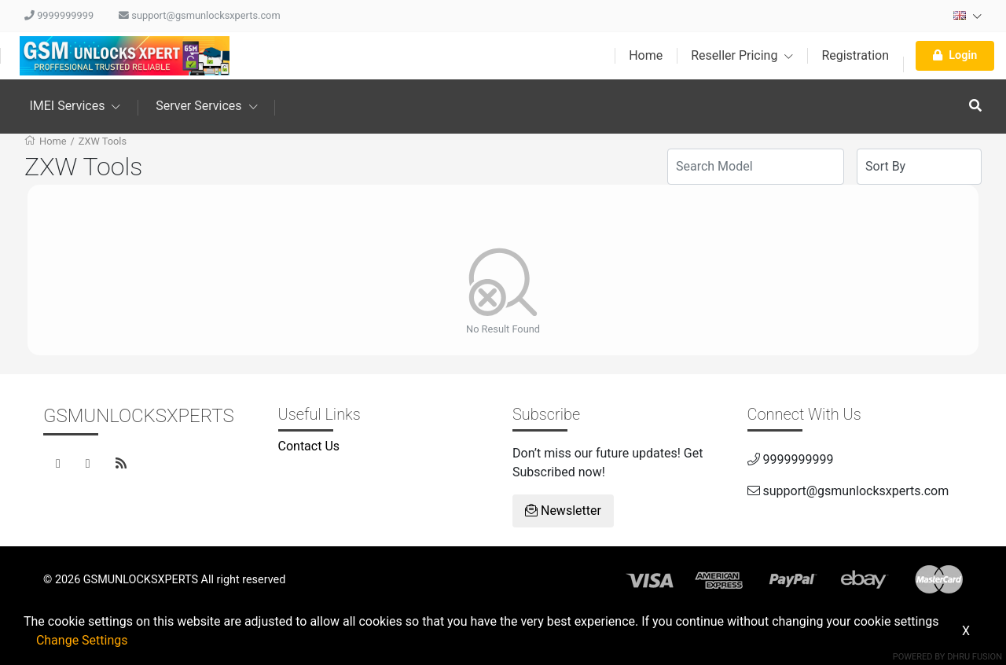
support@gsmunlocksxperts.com (200, 15)
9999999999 (59, 15)
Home (646, 55)
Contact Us (309, 446)
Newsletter (563, 510)
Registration (855, 55)
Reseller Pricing (742, 55)
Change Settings (82, 640)
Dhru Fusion (974, 657)
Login (955, 55)
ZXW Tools (103, 141)
